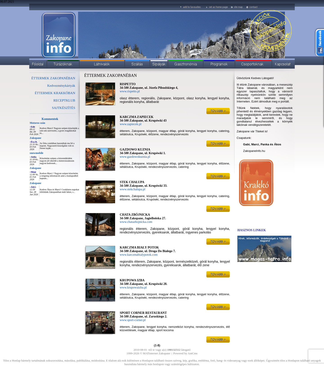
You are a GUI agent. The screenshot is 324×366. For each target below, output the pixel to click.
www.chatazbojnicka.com (136, 222)
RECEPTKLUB (64, 100)
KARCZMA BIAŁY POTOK (139, 247)
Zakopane (35, 138)
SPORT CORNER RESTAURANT (143, 313)
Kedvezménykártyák (61, 85)
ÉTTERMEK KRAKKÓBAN (55, 93)
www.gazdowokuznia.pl (135, 156)
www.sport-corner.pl (133, 320)
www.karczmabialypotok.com (139, 254)
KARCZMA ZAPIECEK (136, 117)
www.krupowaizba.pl (133, 287)
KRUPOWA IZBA (132, 280)
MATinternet (150, 353)
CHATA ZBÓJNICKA (135, 214)
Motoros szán (37, 122)
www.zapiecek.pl (130, 124)
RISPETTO (128, 84)
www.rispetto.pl (130, 91)
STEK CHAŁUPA (132, 182)
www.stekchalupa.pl (132, 189)
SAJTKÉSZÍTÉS (63, 108)
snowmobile (36, 153)
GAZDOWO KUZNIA (135, 149)
